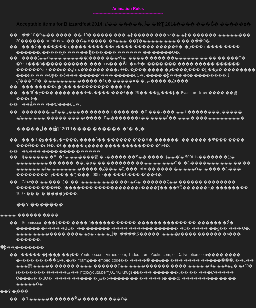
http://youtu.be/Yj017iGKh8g (105, 272)
